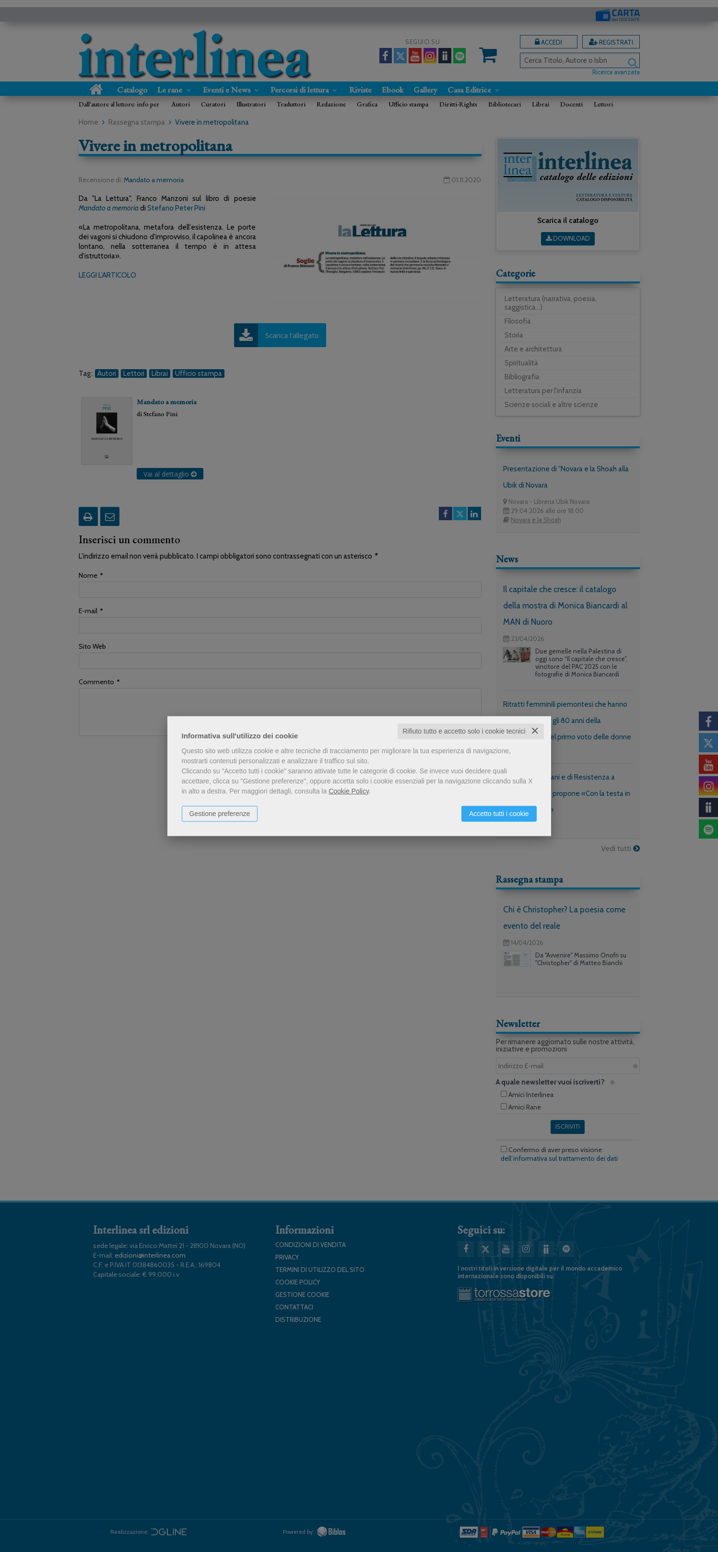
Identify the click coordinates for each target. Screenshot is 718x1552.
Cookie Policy (349, 791)
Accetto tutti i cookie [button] (499, 813)
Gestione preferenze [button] (219, 813)
